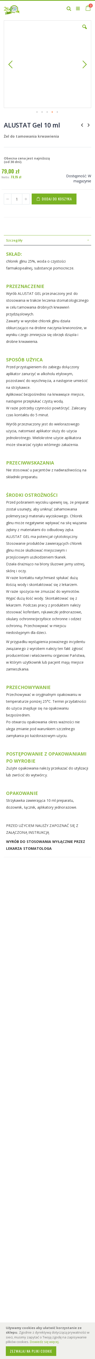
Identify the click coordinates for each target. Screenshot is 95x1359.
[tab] (47, 240)
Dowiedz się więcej (44, 1341)
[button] (84, 31)
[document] (48, 1340)
